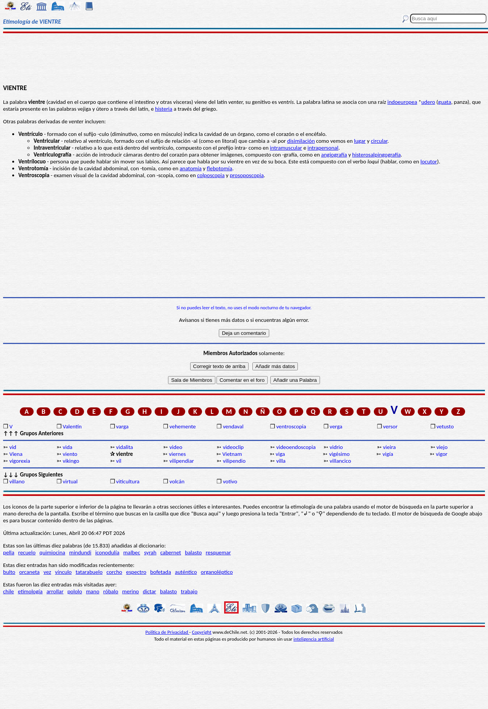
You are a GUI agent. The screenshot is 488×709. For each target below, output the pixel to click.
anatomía (190, 168)
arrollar (55, 591)
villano (16, 481)
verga (336, 426)
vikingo (71, 460)
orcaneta (29, 571)
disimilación (301, 140)
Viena (15, 454)
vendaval (233, 426)
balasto (193, 552)
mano (92, 591)
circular (379, 140)
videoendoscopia (295, 447)
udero (428, 102)
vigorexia (19, 460)
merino (130, 591)
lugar (360, 140)
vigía (388, 454)
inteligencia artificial (314, 639)
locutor (428, 161)
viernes (177, 454)
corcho (114, 571)
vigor (442, 454)
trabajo (189, 591)
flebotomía (220, 168)
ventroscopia (291, 426)
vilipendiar (182, 460)
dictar (149, 591)
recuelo (27, 552)
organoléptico (217, 571)
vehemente (183, 426)
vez (47, 571)
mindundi (80, 552)
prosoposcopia (247, 175)
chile (8, 591)
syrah (150, 552)
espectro (136, 571)
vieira (389, 447)
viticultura (127, 481)
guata (444, 102)
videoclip (233, 447)
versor (390, 426)
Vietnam (232, 454)
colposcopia (211, 175)
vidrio (336, 447)
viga (280, 454)
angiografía (334, 154)
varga (122, 426)
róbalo (110, 591)
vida (67, 447)
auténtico (186, 571)
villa (280, 460)
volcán (177, 481)
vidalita (124, 447)
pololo (74, 591)
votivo (230, 481)
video (176, 447)
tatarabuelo (89, 571)
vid (12, 447)
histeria (163, 108)
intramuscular (286, 147)
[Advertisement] (244, 58)
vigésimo (339, 454)
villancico (340, 460)
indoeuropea (402, 102)
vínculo (63, 571)
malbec (131, 552)
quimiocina (52, 552)
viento (70, 454)
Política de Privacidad (167, 632)
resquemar (218, 552)
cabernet (170, 552)
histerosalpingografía (376, 154)
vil (118, 460)
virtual (70, 481)
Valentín (72, 426)
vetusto (445, 426)
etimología (30, 591)
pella (8, 552)
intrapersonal (322, 147)
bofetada (160, 571)
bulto (9, 571)
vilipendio (234, 460)
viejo (442, 447)
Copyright (202, 632)
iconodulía (107, 552)
